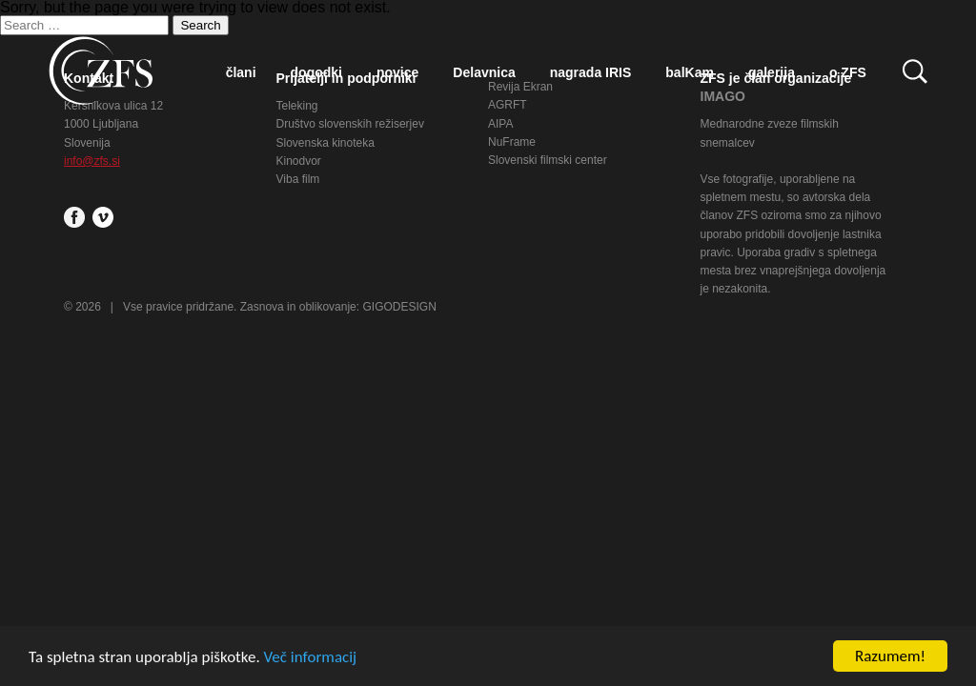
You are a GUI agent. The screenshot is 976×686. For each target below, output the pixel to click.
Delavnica (484, 72)
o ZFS (847, 72)
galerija (771, 72)
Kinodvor (298, 161)
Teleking (297, 105)
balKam (689, 72)
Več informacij (310, 657)
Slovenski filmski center (547, 160)
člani (241, 72)
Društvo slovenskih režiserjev (350, 124)
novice (397, 72)
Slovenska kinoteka (325, 143)
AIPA (500, 124)
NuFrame (512, 142)
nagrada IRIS (591, 72)
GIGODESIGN (399, 306)
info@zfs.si (92, 161)
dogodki (316, 72)
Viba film (298, 179)
